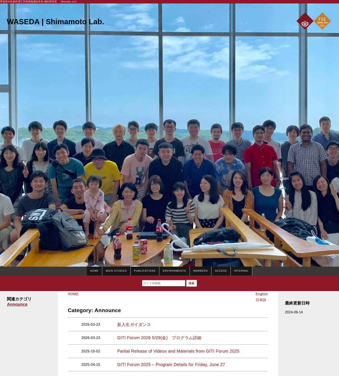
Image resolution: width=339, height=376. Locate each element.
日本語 (261, 300)
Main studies (116, 270)
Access (221, 270)
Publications (144, 270)
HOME (94, 270)
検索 (191, 283)
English (262, 294)
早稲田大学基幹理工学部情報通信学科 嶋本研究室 (28, 1)
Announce (17, 304)
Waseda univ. (69, 1)
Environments (174, 270)
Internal (241, 270)
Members (200, 270)
